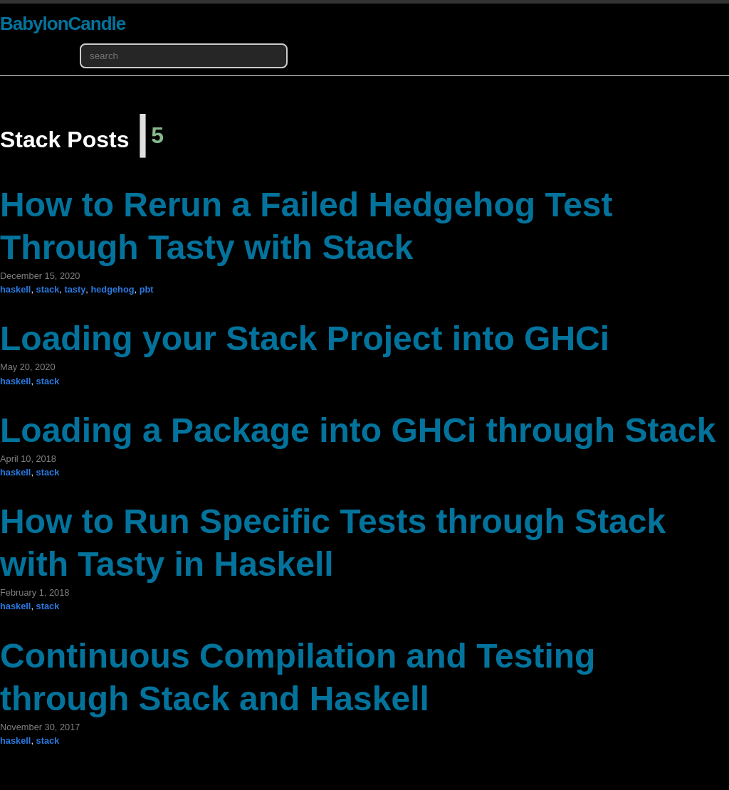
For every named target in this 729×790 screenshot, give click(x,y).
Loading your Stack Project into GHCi (304, 338)
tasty (74, 289)
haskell (15, 289)
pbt (147, 289)
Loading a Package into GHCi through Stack (357, 430)
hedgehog (112, 289)
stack (48, 289)
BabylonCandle (62, 23)
